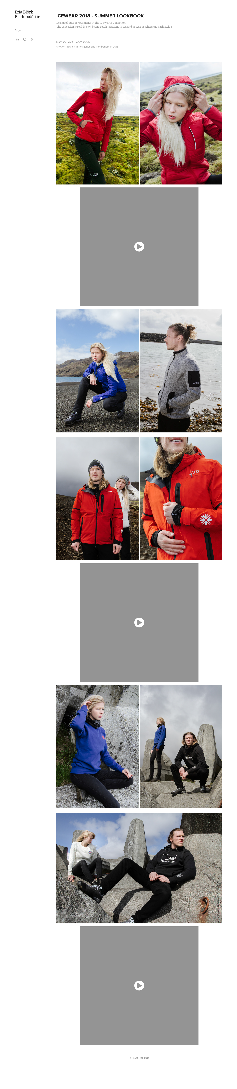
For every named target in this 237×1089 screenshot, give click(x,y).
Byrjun (18, 30)
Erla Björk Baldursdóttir (27, 14)
